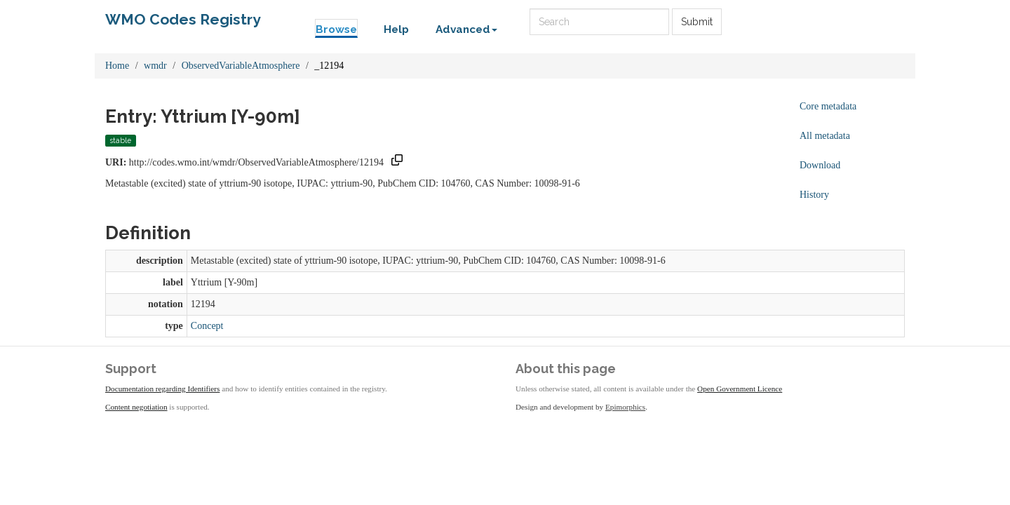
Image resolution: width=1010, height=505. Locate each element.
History (814, 194)
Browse (336, 29)
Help (396, 29)
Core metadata (828, 106)
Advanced (466, 29)
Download (820, 165)
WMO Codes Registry (183, 19)
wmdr (155, 65)
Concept (207, 326)
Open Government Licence (739, 388)
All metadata (825, 135)
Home (117, 65)
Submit (697, 21)
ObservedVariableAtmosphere (241, 65)
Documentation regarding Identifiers (162, 388)
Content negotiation (136, 407)
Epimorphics (625, 407)
